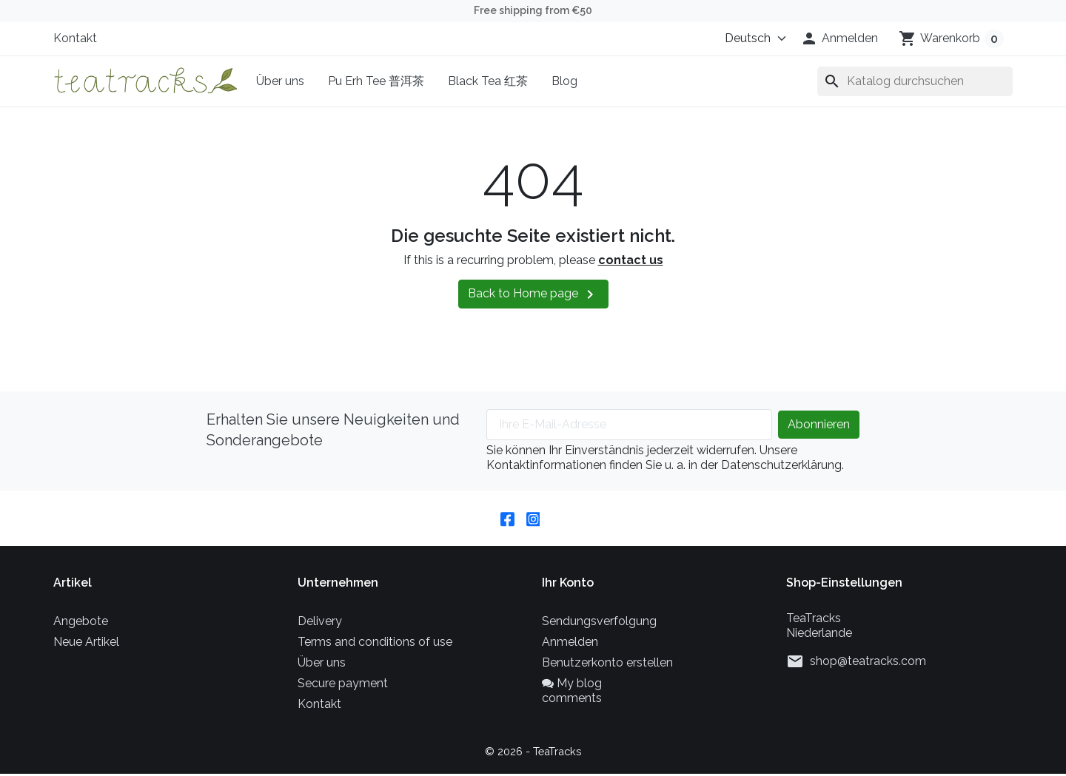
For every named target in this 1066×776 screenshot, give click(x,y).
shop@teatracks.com (868, 663)
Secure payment (343, 685)
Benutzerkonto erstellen (607, 665)
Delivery (320, 623)
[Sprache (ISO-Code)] (752, 38)
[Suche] (915, 81)
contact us (630, 260)
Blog (564, 81)
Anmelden (570, 644)
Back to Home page (533, 294)
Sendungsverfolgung (599, 623)
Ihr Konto (568, 585)
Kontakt (75, 38)
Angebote (80, 623)
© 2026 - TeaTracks (533, 753)
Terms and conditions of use (375, 644)
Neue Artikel (86, 644)
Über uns (280, 81)
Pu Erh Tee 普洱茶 (376, 81)
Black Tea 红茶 (488, 81)
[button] (839, 38)
